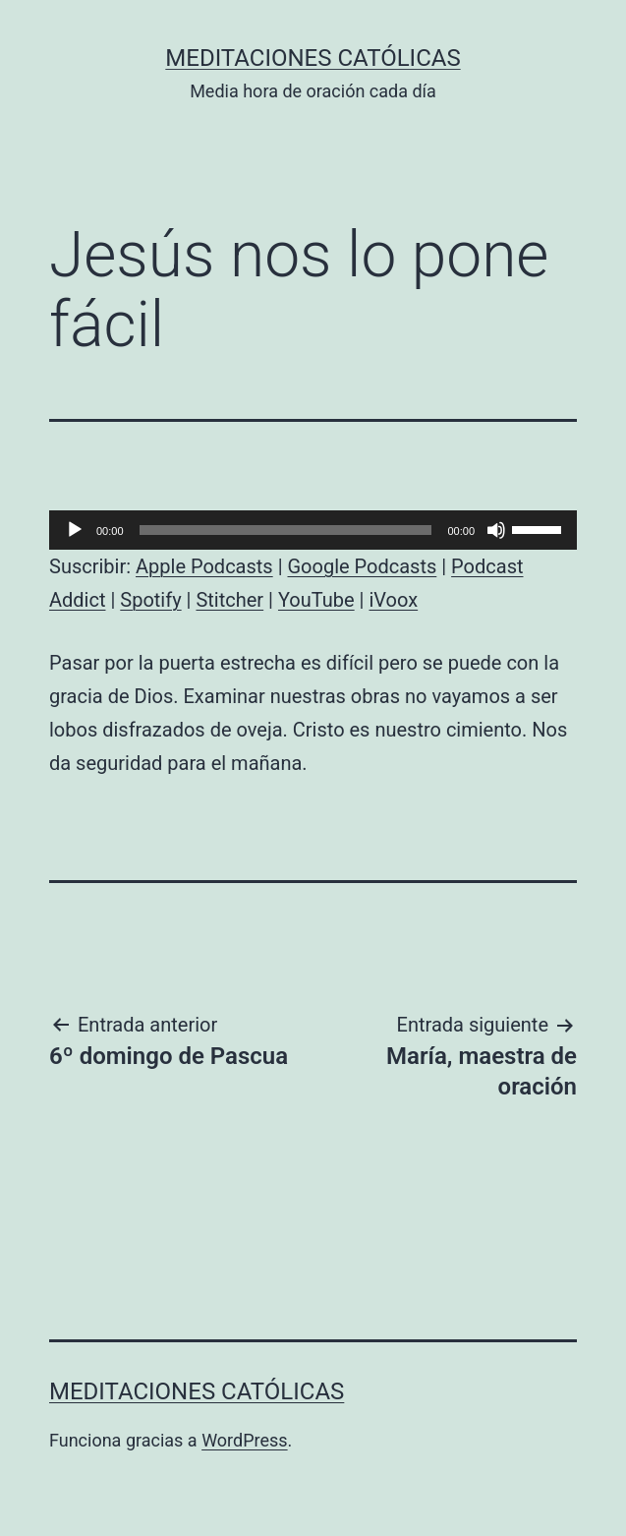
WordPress (244, 1440)
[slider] (286, 530)
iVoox (393, 600)
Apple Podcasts (204, 566)
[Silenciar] (496, 530)
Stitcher (229, 600)
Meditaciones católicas (312, 58)
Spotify (150, 600)
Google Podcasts (361, 566)
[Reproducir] (75, 530)
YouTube (316, 600)
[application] (313, 530)
